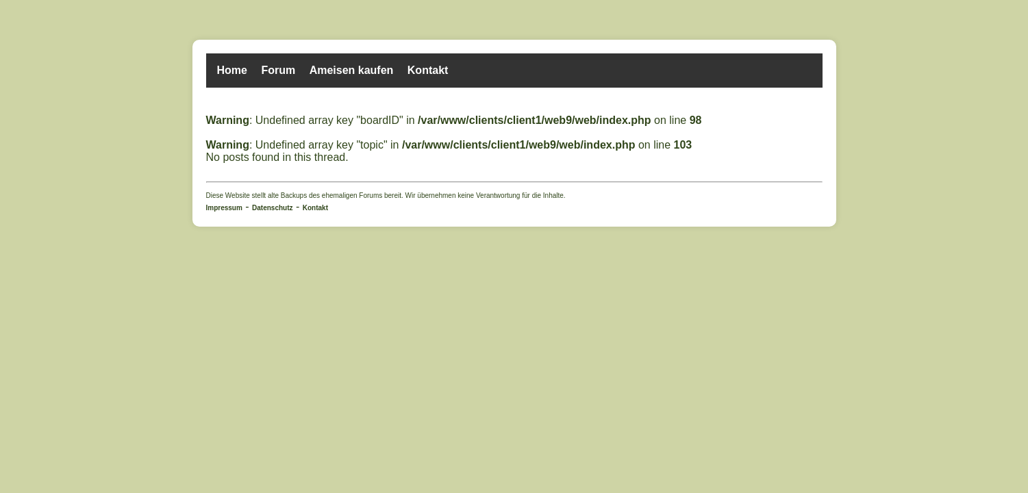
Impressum (224, 208)
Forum (278, 70)
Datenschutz (272, 208)
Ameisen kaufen (352, 70)
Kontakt (428, 70)
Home (232, 70)
